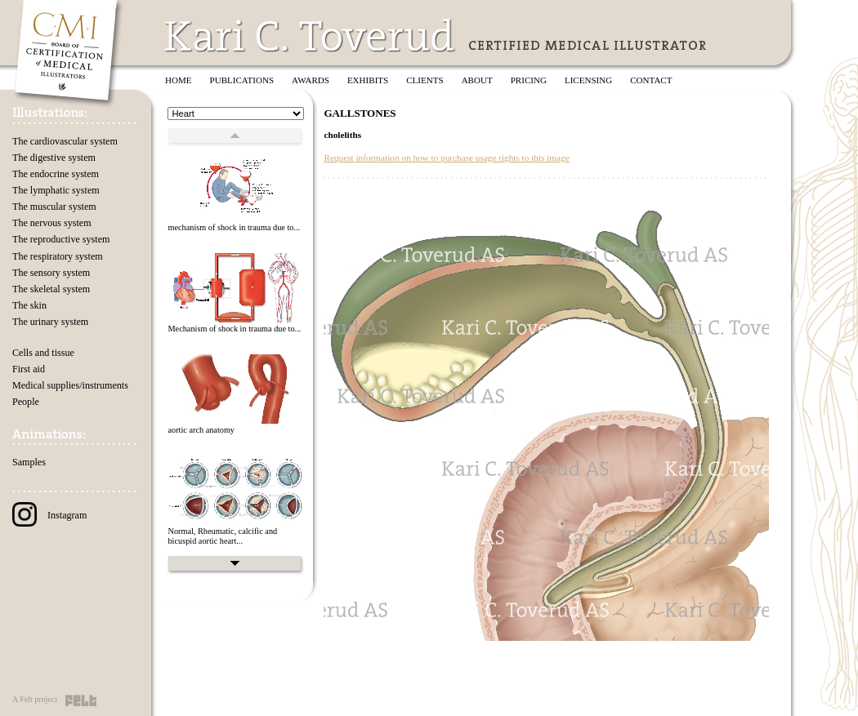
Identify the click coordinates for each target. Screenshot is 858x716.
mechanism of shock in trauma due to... (234, 227)
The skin (29, 305)
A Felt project (34, 699)
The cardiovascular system (65, 141)
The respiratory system (57, 256)
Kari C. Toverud (310, 35)
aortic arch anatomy (201, 429)
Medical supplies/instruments (70, 385)
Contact (651, 80)
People (25, 401)
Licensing (588, 80)
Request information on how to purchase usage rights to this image (446, 157)
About (477, 80)
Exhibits (367, 80)
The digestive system (54, 157)
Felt (80, 700)
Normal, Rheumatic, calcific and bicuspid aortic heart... (222, 536)
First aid (28, 369)
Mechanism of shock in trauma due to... (234, 328)
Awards (310, 80)
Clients (424, 80)
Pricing (529, 80)
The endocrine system (55, 174)
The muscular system (54, 206)
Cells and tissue (43, 352)
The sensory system (51, 272)
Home (178, 80)
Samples (29, 462)
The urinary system (50, 321)
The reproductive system (60, 239)
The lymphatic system (56, 190)
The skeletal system (51, 289)
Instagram (49, 515)
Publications (242, 80)
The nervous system (52, 223)
